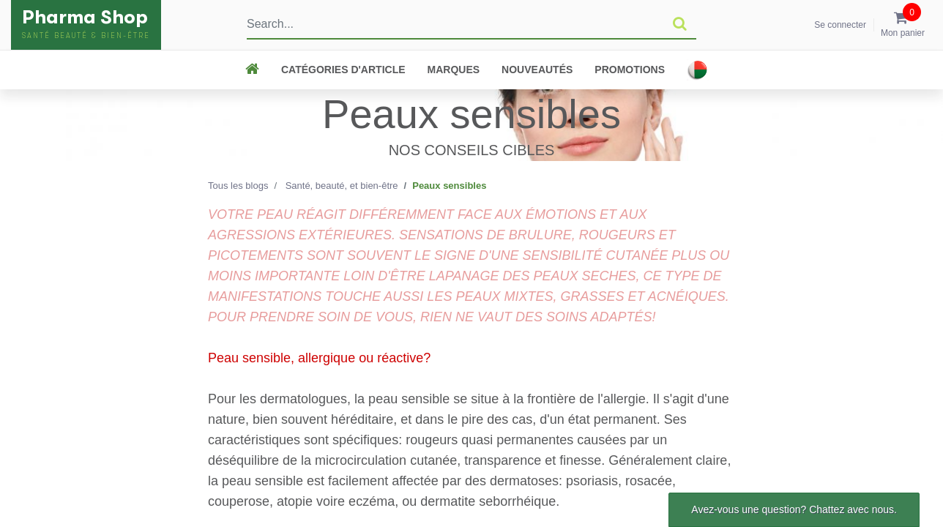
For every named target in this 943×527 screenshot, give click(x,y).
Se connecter (840, 25)
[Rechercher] (679, 24)
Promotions (629, 69)
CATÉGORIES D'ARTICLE (343, 69)
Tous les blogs (238, 185)
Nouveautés (537, 69)
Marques (454, 69)
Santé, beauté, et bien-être (342, 185)
